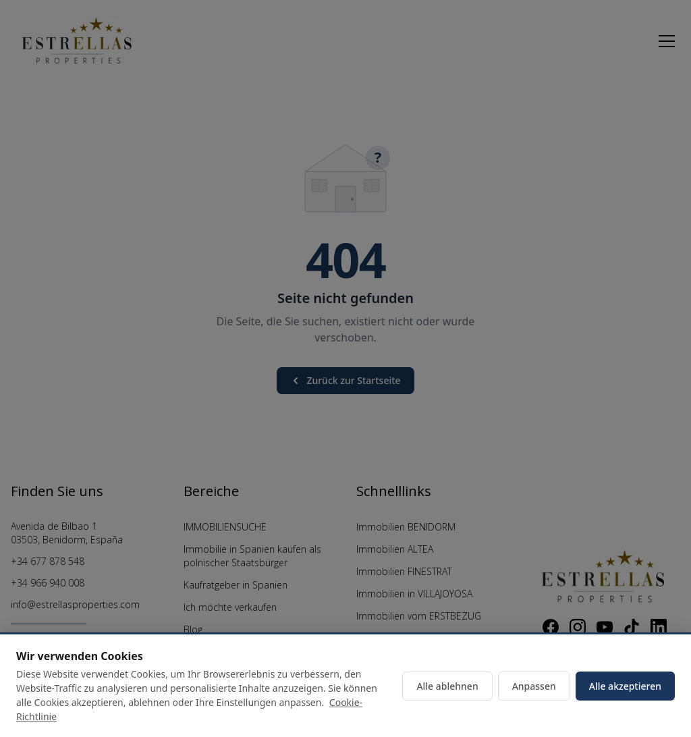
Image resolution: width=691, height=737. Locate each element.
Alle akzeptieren (625, 686)
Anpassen (534, 686)
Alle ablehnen (447, 686)
